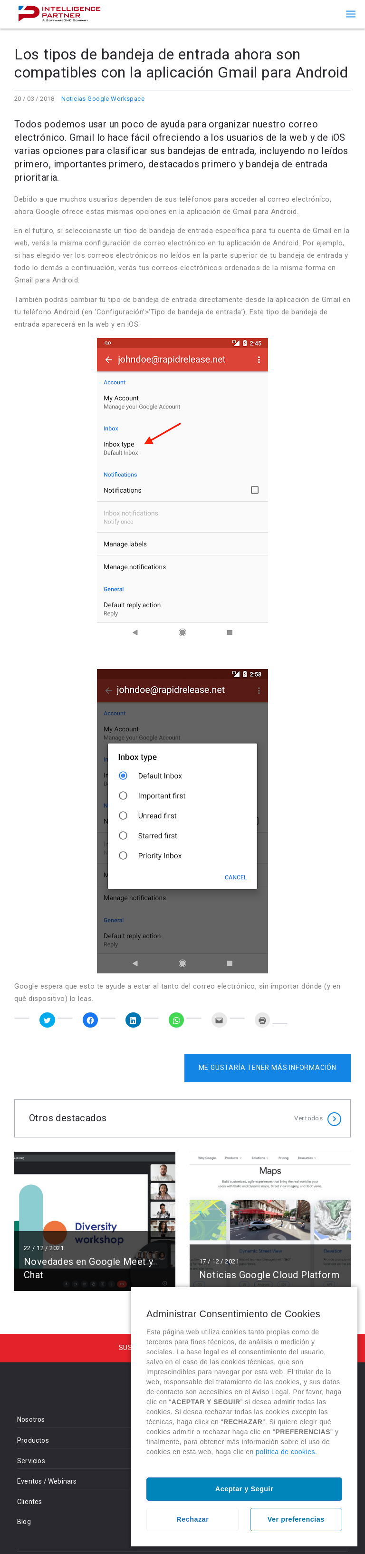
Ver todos (308, 1118)
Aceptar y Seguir (244, 1489)
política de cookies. (286, 1452)
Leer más (94, 1222)
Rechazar (192, 1519)
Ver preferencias (296, 1519)
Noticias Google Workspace (102, 98)
